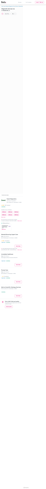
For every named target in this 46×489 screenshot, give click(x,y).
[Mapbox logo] (26, 487)
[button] (45, 18)
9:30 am (16, 214)
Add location (9, 306)
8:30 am (10, 212)
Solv (2, 6)
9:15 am (10, 214)
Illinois (16, 6)
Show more (19, 220)
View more (3, 217)
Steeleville (21, 6)
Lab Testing (6, 6)
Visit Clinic (18, 246)
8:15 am (4, 212)
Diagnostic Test (12, 6)
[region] (34, 247)
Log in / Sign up (39, 2)
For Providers (28, 2)
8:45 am (16, 212)
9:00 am (4, 214)
